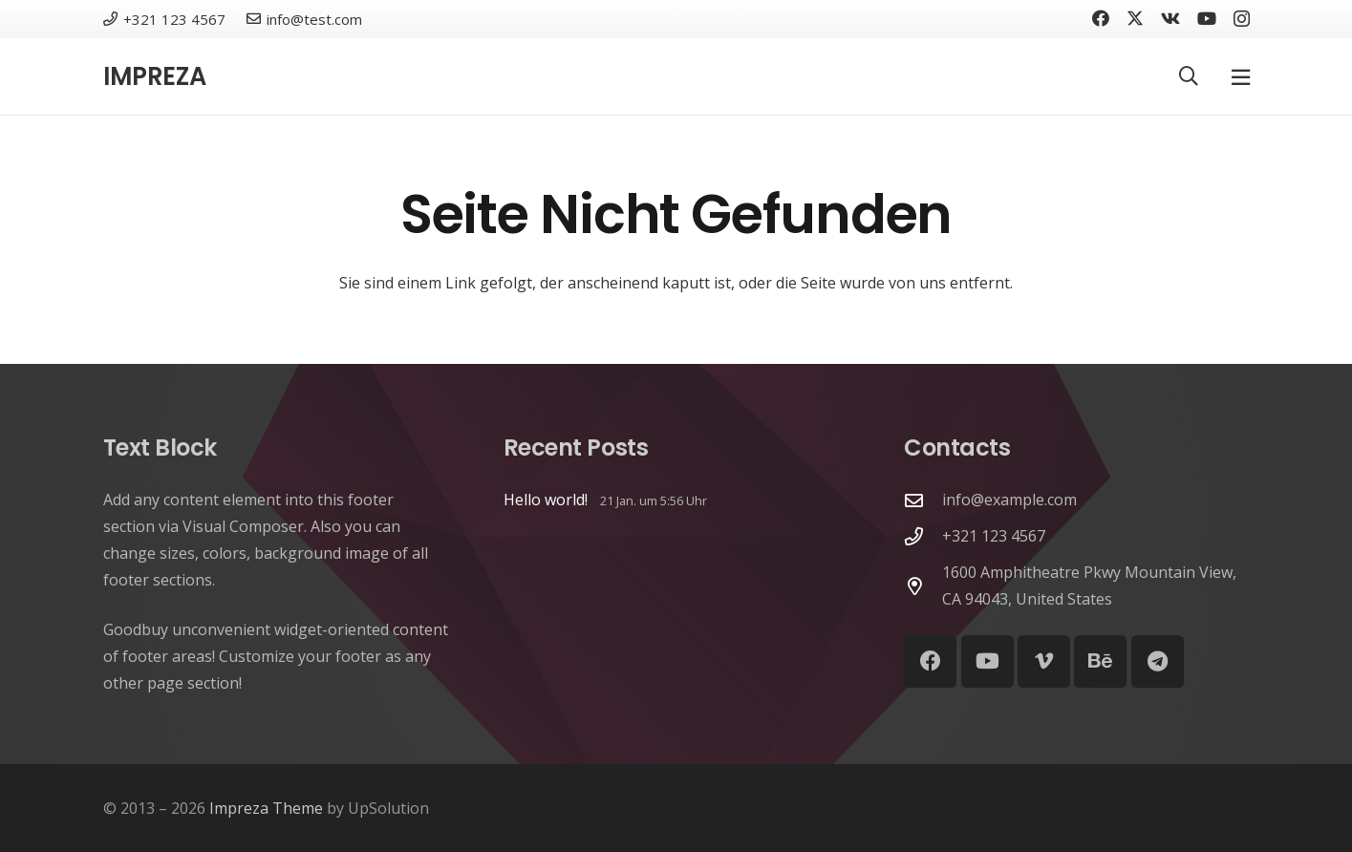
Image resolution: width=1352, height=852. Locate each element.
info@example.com (1009, 499)
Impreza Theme (266, 808)
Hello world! (546, 499)
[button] (1189, 76)
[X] (1135, 18)
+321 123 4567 (993, 535)
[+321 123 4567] (923, 536)
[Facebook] (1100, 18)
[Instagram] (1242, 19)
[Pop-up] (1241, 77)
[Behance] (1100, 661)
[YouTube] (1206, 18)
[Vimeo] (1044, 661)
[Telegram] (1157, 661)
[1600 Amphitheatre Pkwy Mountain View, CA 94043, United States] (923, 586)
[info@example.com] (923, 500)
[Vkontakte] (1170, 18)
